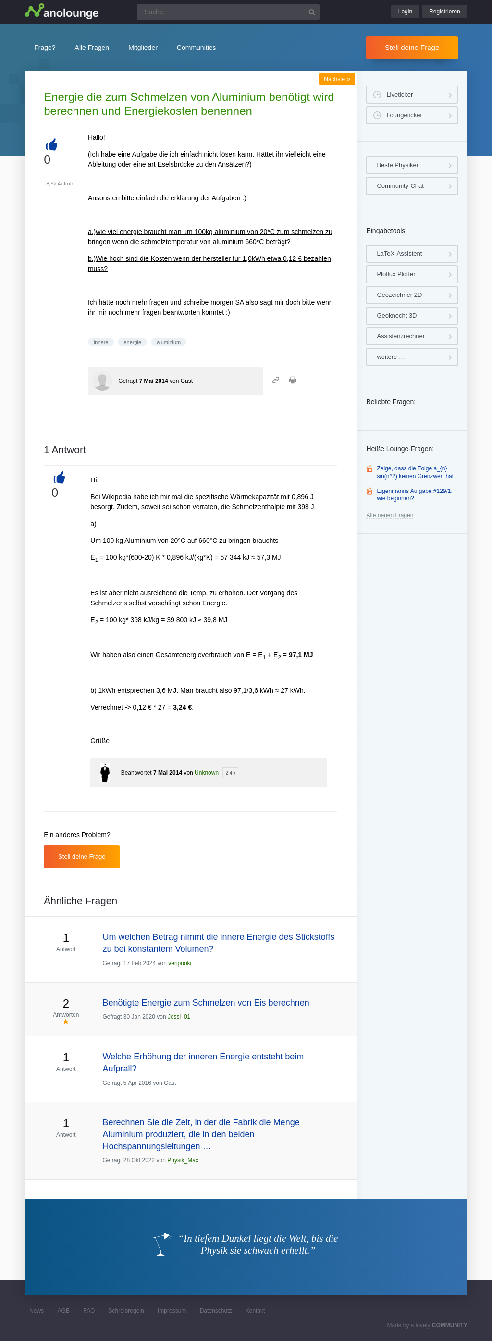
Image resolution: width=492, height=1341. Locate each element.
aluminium (169, 342)
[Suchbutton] (312, 12)
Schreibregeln (126, 1310)
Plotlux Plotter (396, 274)
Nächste (337, 79)
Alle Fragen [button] (92, 47)
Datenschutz (216, 1310)
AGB (64, 1310)
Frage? (44, 47)
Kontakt (255, 1310)
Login (405, 11)
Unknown (207, 772)
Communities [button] (196, 47)
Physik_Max (182, 1160)
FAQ (89, 1310)
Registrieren (444, 11)
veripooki (179, 963)
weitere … (391, 356)
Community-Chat (400, 185)
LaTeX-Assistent (399, 253)
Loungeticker (404, 115)
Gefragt (127, 381)
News (36, 1310)
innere (101, 342)
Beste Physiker (397, 165)
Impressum (172, 1310)
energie (132, 342)
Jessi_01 (179, 1016)
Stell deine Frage (412, 47)
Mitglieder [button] (143, 47)
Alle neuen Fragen (389, 515)
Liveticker (399, 94)
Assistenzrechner (401, 336)
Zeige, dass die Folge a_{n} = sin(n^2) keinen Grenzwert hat (415, 472)
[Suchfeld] (228, 12)
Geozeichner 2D (399, 294)
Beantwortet (136, 772)
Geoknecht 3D (397, 315)
